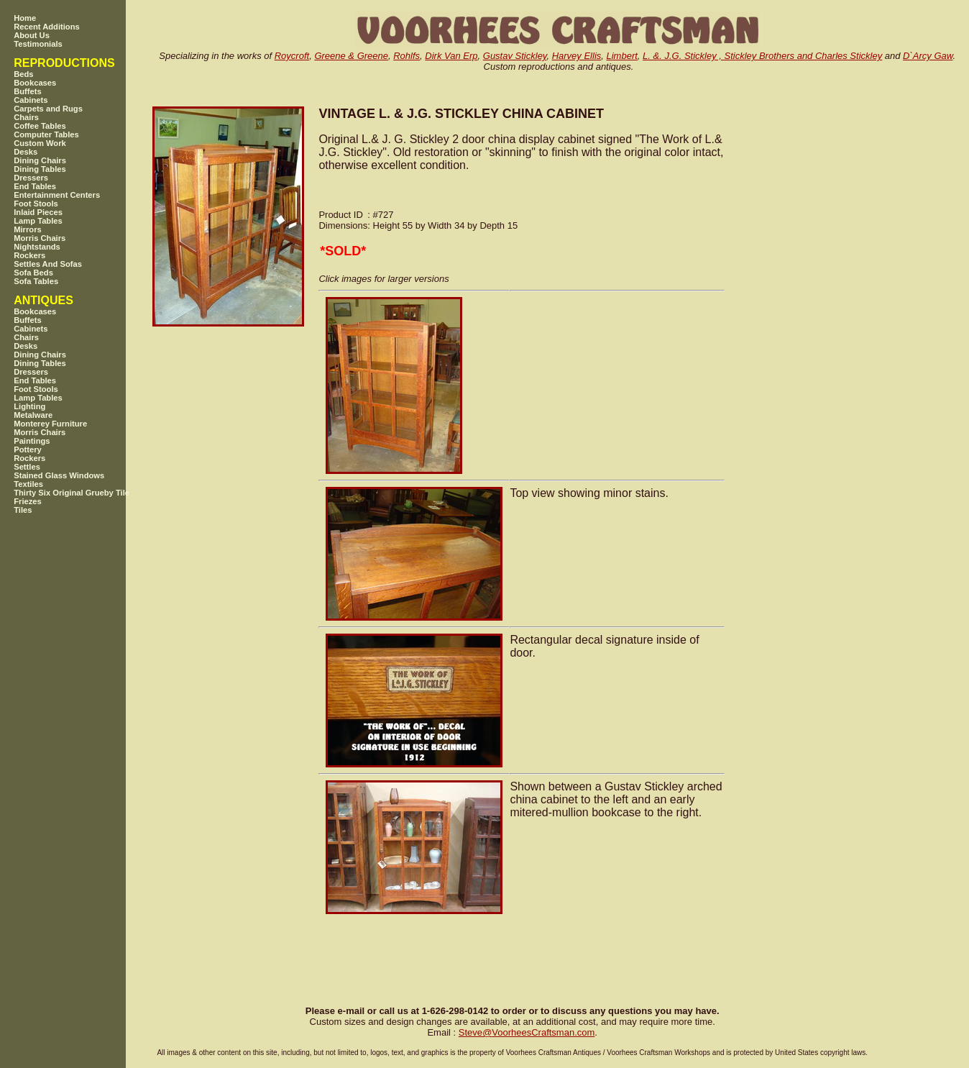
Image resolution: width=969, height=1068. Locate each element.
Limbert (622, 55)
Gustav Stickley (515, 55)
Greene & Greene (351, 55)
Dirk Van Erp (451, 55)
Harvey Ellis (577, 55)
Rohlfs (406, 55)
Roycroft (292, 55)
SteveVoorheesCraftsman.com (527, 1032)
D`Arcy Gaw (927, 55)
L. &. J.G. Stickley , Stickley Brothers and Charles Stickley (762, 55)
